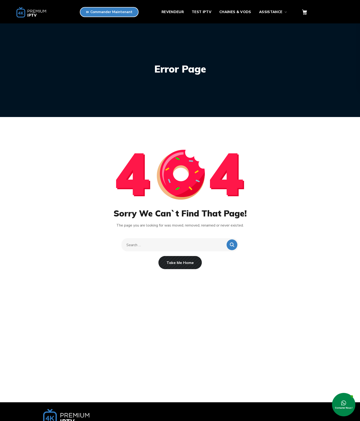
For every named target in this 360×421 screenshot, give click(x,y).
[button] (304, 12)
